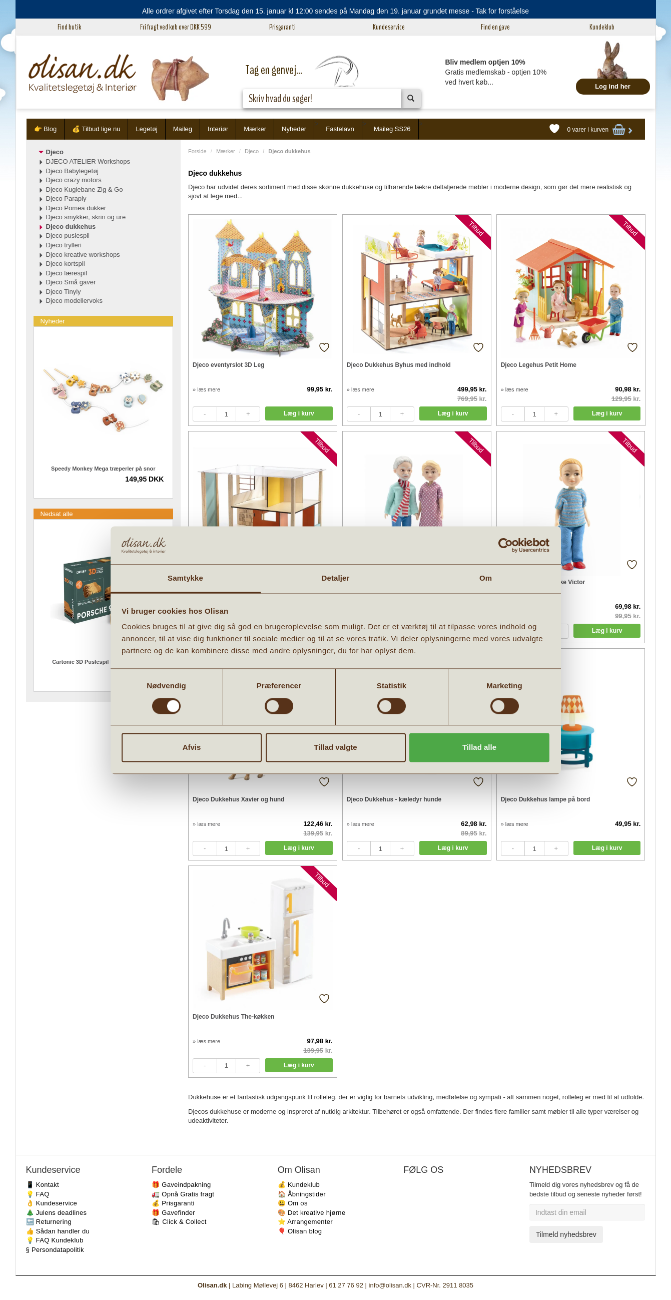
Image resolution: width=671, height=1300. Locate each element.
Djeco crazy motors (74, 180)
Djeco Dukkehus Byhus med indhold (399, 364)
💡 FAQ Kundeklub (55, 1240)
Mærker (255, 129)
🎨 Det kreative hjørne (312, 1212)
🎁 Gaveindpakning (181, 1184)
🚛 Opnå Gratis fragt (183, 1194)
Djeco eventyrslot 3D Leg (228, 364)
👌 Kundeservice (52, 1203)
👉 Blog (45, 129)
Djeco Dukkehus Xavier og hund (238, 799)
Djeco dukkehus (71, 226)
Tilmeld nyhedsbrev (566, 1234)
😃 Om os (293, 1203)
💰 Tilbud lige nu (96, 129)
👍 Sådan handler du (58, 1231)
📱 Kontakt (42, 1184)
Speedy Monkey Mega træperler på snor (103, 469)
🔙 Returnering (49, 1221)
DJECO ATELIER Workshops (88, 161)
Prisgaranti (282, 27)
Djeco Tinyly (63, 291)
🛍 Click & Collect (179, 1221)
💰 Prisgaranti (173, 1203)
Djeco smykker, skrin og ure (86, 217)
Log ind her (612, 86)
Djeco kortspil (65, 263)
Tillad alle (479, 747)
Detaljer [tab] (336, 578)
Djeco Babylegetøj (72, 171)
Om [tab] (485, 578)
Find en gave (495, 27)
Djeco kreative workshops (83, 254)
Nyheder (294, 129)
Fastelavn (340, 129)
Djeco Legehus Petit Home (538, 364)
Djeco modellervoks (74, 300)
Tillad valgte (335, 747)
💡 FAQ (38, 1194)
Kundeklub (601, 27)
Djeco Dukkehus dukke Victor (543, 582)
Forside (197, 151)
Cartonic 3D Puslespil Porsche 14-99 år (103, 662)
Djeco (252, 151)
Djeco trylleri (64, 245)
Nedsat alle (57, 514)
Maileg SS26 (392, 129)
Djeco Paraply (66, 198)
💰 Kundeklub (299, 1184)
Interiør (218, 129)
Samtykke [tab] (185, 578)
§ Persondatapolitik (55, 1249)
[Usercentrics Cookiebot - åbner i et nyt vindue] (505, 545)
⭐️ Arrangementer (305, 1221)
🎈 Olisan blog (300, 1231)
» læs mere (206, 389)
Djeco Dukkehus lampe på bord (545, 799)
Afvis (192, 747)
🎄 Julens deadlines (56, 1212)
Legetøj (146, 129)
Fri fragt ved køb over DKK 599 (175, 27)
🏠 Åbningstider (302, 1194)
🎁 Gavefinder (173, 1212)
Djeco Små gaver (71, 282)
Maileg (182, 129)
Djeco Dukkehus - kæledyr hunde (394, 799)
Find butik (69, 27)
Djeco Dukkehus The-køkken (233, 1016)
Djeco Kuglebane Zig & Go (84, 189)
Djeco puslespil (68, 235)
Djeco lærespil (66, 273)
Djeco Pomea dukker (76, 208)
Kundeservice (389, 27)
